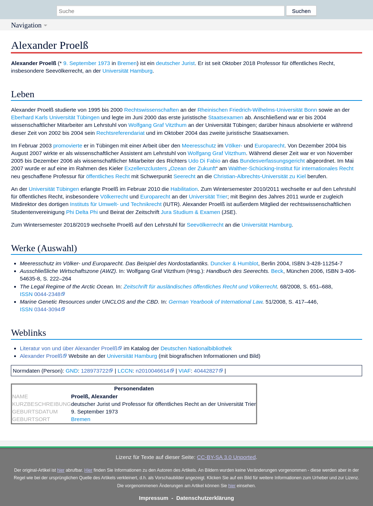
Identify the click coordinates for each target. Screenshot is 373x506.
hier (60, 470)
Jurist (188, 63)
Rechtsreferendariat (120, 133)
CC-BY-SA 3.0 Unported (226, 457)
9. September (79, 63)
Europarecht (270, 145)
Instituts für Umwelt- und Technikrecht (116, 204)
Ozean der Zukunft (193, 168)
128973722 (94, 371)
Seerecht (184, 176)
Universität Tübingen (54, 189)
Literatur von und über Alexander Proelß (68, 348)
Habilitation (184, 189)
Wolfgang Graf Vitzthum (158, 125)
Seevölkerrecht (205, 225)
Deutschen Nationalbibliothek (196, 348)
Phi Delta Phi (82, 212)
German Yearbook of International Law (216, 302)
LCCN (125, 371)
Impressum (153, 498)
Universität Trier (208, 196)
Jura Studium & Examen (190, 212)
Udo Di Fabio (204, 161)
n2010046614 (152, 371)
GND (72, 371)
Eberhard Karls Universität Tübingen (55, 117)
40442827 (206, 371)
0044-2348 (47, 294)
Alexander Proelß (41, 356)
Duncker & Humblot (234, 263)
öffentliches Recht (108, 176)
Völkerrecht (114, 196)
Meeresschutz (199, 145)
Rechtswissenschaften (151, 110)
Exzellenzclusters (146, 168)
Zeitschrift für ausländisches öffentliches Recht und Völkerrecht (200, 286)
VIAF (185, 371)
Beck (277, 271)
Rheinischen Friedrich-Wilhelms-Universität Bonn (257, 110)
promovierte (67, 145)
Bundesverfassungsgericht (272, 161)
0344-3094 (47, 309)
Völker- (233, 145)
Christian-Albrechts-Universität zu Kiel (260, 176)
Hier (88, 470)
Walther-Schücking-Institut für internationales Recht (291, 168)
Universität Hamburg (127, 71)
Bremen (127, 63)
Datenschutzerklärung (205, 498)
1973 (104, 63)
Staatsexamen (225, 117)
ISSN (26, 294)
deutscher (168, 63)
